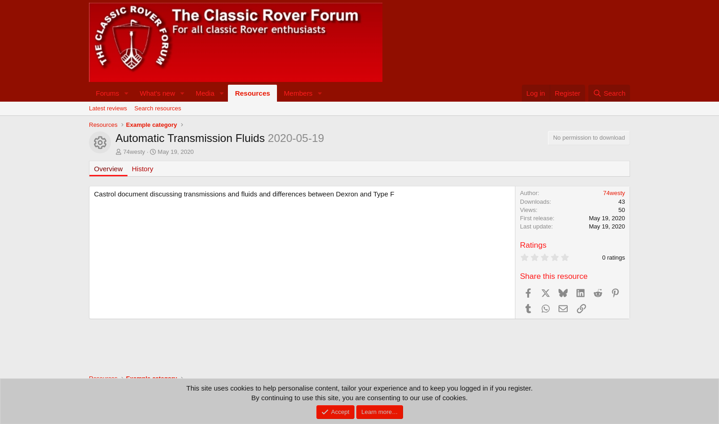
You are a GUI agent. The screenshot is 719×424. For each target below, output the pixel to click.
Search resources (157, 108)
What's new (157, 93)
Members (298, 93)
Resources (252, 93)
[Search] (609, 93)
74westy (134, 151)
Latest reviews (108, 108)
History (143, 169)
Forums (107, 93)
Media (205, 93)
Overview (108, 169)
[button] (126, 93)
